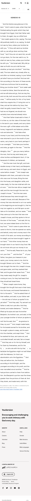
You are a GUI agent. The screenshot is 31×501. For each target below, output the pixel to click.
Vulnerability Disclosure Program (10, 483)
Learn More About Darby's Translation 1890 (11, 389)
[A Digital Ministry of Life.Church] (15, 465)
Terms (12, 481)
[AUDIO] (23, 9)
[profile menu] (26, 3)
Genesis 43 (5, 9)
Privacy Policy (5, 481)
